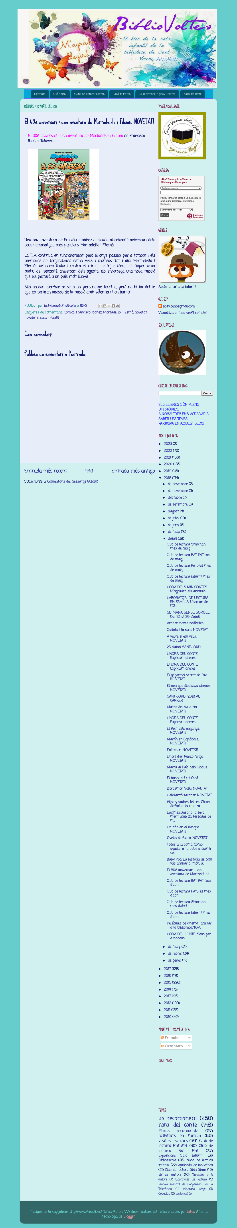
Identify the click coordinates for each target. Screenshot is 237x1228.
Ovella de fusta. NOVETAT (187, 838)
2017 (168, 969)
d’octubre (175, 497)
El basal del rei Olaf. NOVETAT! (182, 780)
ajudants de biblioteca (195, 1165)
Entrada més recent (45, 471)
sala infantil (49, 317)
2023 (168, 443)
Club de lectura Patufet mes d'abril (189, 893)
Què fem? (59, 94)
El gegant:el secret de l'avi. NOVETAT (187, 677)
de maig (174, 531)
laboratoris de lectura (191, 1179)
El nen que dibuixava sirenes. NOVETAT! (189, 687)
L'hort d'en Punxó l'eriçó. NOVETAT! (185, 758)
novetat (141, 312)
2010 (168, 1017)
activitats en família (179, 1136)
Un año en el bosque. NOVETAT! (183, 829)
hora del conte (177, 1125)
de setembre (178, 504)
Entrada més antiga (133, 471)
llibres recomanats (178, 1131)
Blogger (129, 1216)
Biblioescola (167, 1160)
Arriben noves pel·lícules (185, 623)
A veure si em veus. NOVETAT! (181, 638)
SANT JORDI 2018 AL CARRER (183, 698)
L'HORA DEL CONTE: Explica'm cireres (182, 656)
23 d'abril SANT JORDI (184, 647)
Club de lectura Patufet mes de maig (189, 567)
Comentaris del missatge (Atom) (72, 481)
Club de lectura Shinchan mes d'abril (186, 904)
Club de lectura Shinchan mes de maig (186, 546)
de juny (174, 525)
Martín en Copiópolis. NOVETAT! (183, 741)
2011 (167, 1010)
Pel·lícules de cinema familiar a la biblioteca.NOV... (189, 925)
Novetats (39, 94)
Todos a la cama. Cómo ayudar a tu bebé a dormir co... (189, 848)
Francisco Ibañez (89, 312)
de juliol (174, 518)
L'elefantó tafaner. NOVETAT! (190, 795)
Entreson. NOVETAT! (182, 750)
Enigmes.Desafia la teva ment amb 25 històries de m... (189, 816)
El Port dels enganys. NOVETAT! (183, 730)
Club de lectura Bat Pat (185, 1148)
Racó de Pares (122, 94)
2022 (168, 450)
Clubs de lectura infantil (89, 94)
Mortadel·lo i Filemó (118, 312)
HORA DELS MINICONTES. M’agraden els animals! (187, 589)
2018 (168, 478)
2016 (168, 975)
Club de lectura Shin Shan (185, 1169)
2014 (168, 989)
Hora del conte (192, 94)
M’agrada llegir (194, 1189)
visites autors (169, 1174)
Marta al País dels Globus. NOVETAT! (187, 769)
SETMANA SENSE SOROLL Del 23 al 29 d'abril (188, 614)
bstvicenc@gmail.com (179, 306)
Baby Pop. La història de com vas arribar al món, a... (189, 861)
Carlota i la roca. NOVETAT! (188, 630)
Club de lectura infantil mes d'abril (188, 914)
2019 (168, 471)
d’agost (174, 511)
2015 (168, 982)
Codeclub (164, 1194)
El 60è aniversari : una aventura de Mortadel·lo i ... (189, 872)
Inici (89, 471)
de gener (175, 960)
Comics (69, 312)
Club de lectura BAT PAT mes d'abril (189, 882)
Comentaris (172, 1046)
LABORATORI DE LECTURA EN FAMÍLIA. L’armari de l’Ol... (187, 602)
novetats (31, 317)
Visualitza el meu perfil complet (182, 312)
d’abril (173, 538)
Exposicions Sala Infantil (180, 1155)
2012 (168, 1003)
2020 (168, 464)
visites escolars (173, 1141)
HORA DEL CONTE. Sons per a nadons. (189, 936)
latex (191, 1211)
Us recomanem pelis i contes (157, 94)
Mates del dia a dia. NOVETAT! (182, 709)
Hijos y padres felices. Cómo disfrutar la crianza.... (188, 804)
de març (175, 946)
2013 (168, 996)
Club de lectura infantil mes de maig (188, 578)
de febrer (175, 953)
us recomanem (177, 1119)
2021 (168, 457)
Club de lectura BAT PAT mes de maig (189, 557)
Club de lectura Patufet (185, 1143)
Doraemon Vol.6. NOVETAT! (187, 788)
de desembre (178, 484)
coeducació (182, 1194)
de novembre (178, 491)
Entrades (170, 1038)
